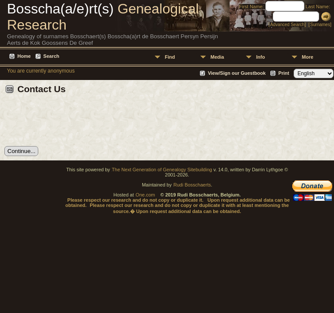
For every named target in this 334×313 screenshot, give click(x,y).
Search (51, 56)
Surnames (320, 24)
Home (24, 56)
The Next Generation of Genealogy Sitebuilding (162, 169)
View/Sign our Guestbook (237, 73)
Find (170, 57)
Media (217, 57)
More (307, 57)
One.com (145, 194)
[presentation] (70, 123)
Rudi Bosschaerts (192, 184)
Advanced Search (287, 24)
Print (283, 73)
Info (260, 57)
